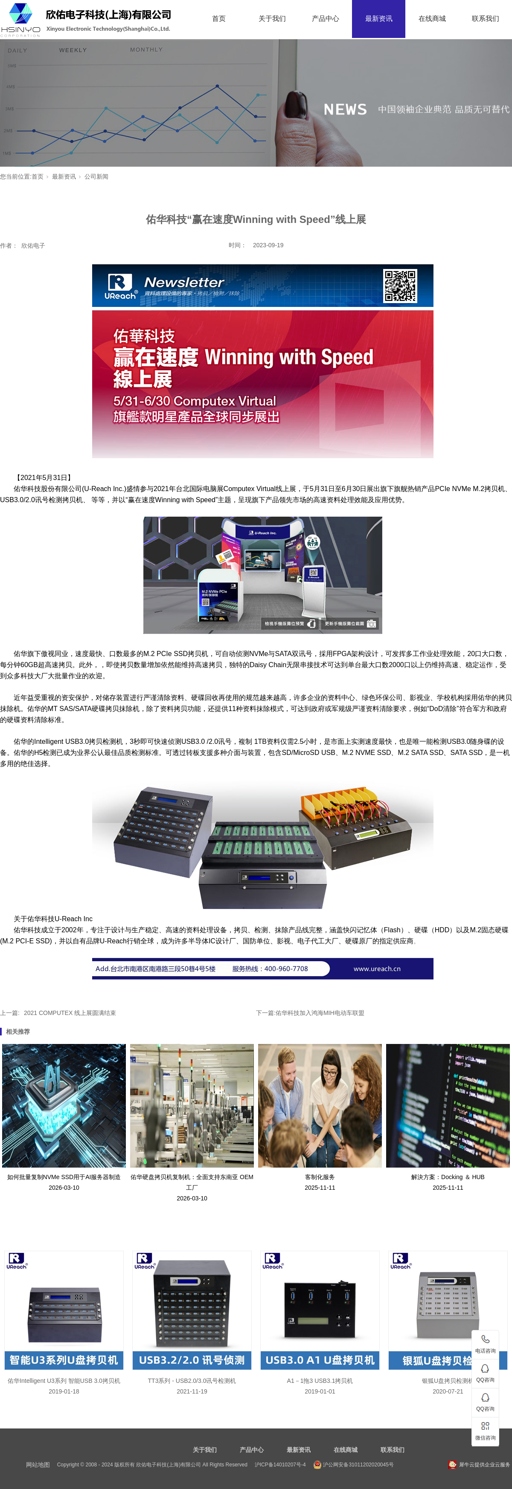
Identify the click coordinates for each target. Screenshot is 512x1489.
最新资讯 (379, 18)
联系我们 (485, 18)
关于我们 (272, 18)
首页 (219, 18)
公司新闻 (96, 176)
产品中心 (325, 18)
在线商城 (432, 18)
